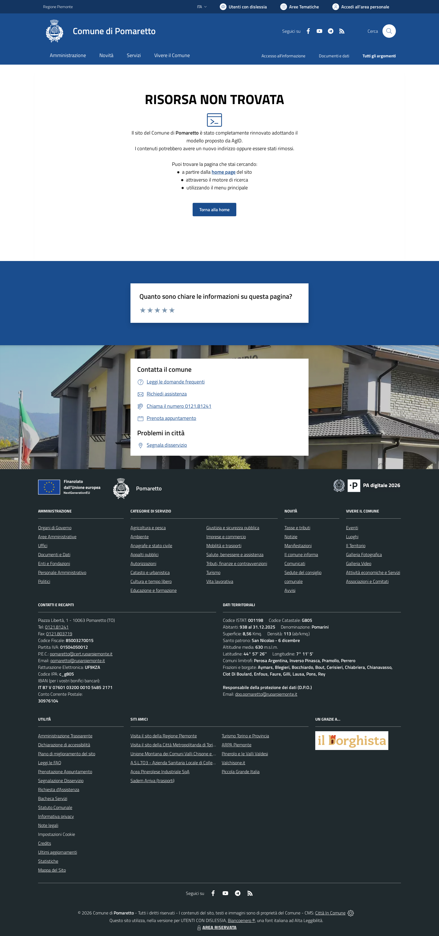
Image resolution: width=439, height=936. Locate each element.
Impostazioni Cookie (56, 834)
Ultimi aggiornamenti (57, 852)
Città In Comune (330, 912)
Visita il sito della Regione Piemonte (163, 735)
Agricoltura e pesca (148, 527)
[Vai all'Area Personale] (361, 6)
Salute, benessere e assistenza (234, 554)
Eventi (352, 527)
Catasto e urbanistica (150, 572)
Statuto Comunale (55, 807)
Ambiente (139, 536)
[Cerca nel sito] (389, 31)
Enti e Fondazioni (54, 563)
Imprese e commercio (226, 536)
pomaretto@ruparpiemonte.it (77, 660)
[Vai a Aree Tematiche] (300, 6)
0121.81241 (57, 627)
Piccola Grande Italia (241, 771)
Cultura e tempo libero (151, 581)
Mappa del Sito (52, 870)
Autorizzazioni (143, 563)
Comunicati (294, 563)
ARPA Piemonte (236, 744)
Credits (44, 843)
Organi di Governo (54, 527)
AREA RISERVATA (216, 927)
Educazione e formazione (153, 590)
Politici (44, 581)
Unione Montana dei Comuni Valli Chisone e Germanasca (183, 753)
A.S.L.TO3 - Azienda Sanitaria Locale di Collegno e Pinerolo (184, 762)
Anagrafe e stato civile (151, 545)
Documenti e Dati (54, 554)
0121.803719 (59, 633)
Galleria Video (358, 563)
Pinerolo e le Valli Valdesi (245, 753)
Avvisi (289, 590)
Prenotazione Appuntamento (65, 771)
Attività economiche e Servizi (373, 572)
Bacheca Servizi (52, 798)
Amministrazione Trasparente (65, 735)
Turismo (213, 572)
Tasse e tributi (297, 527)
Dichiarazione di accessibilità (64, 744)
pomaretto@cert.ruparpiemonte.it (81, 653)
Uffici (42, 545)
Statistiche (48, 861)
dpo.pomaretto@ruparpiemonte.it (266, 694)
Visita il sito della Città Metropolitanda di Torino (174, 744)
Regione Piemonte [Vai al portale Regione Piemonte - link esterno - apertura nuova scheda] (58, 7)
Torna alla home (214, 209)
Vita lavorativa (219, 581)
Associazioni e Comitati (367, 581)
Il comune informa (301, 554)
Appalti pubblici (144, 554)
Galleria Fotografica (364, 554)
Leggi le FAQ (49, 762)
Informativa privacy (56, 816)
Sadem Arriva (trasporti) (152, 780)
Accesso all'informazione (283, 56)
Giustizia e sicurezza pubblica (232, 527)
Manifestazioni (298, 545)
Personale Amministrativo (62, 572)
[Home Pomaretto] (99, 31)
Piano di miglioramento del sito (66, 753)
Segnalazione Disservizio (60, 780)
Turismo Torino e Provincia (245, 735)
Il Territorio (355, 545)
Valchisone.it (233, 762)
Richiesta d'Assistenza (58, 789)
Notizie (290, 536)
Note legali (48, 825)
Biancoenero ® (241, 920)
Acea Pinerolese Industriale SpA (160, 771)
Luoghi (352, 536)
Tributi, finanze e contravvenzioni (236, 563)
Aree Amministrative (57, 536)
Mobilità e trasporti (223, 545)
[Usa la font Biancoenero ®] (243, 6)
